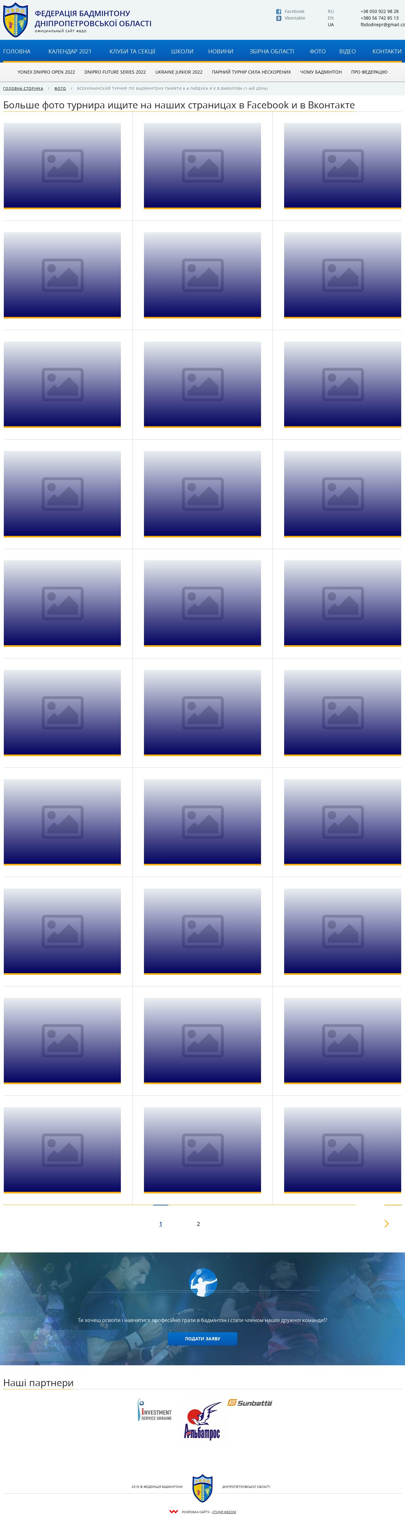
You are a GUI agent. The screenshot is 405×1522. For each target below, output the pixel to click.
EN (331, 18)
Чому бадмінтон (321, 72)
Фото (318, 51)
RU (331, 11)
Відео (347, 51)
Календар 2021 (70, 51)
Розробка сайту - (209, 1512)
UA (331, 24)
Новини (221, 51)
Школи (182, 51)
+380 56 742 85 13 (380, 18)
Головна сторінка (23, 88)
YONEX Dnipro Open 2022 (46, 72)
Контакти (387, 51)
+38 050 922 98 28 (380, 11)
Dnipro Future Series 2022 (115, 72)
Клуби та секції (132, 51)
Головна (16, 51)
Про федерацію (369, 72)
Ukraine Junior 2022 (178, 72)
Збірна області (272, 51)
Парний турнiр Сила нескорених (251, 72)
